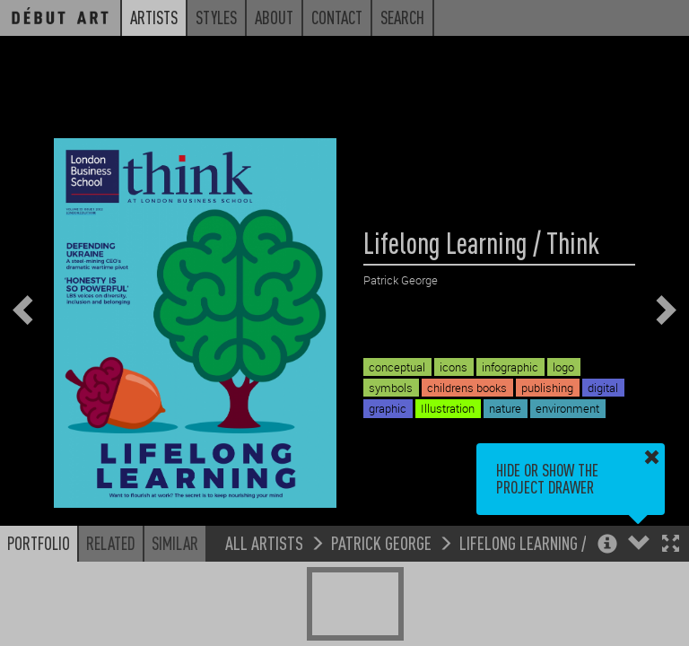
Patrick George (381, 542)
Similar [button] (175, 542)
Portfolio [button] (38, 542)
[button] (670, 545)
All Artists (264, 542)
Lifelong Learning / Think (542, 542)
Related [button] (110, 542)
